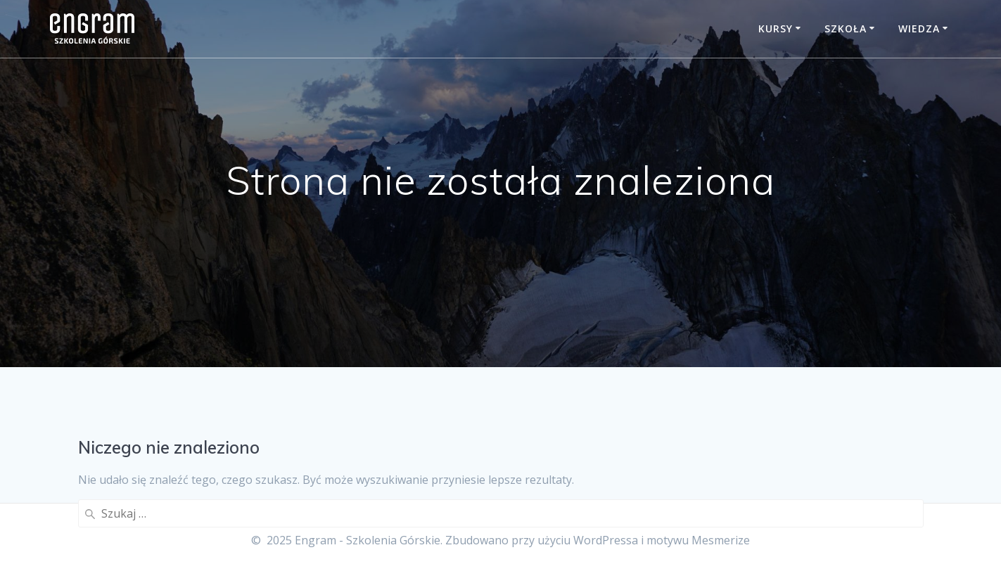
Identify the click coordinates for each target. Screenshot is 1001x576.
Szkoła (845, 28)
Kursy (775, 28)
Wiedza (919, 28)
